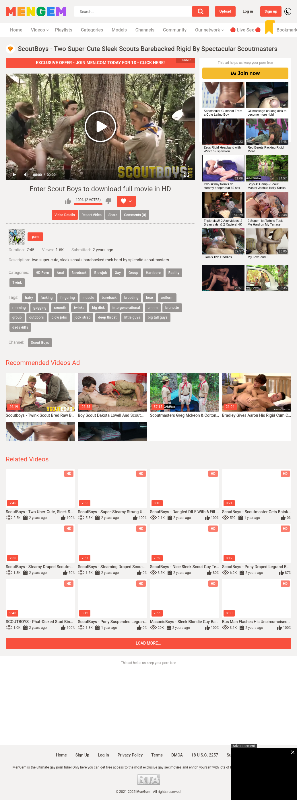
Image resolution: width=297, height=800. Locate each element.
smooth (60, 308)
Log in (248, 11)
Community (175, 30)
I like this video (68, 201)
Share (112, 215)
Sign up (271, 11)
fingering (67, 298)
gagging (39, 308)
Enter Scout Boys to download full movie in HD (100, 189)
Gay (118, 273)
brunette (172, 308)
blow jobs (59, 317)
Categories (92, 30)
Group (133, 273)
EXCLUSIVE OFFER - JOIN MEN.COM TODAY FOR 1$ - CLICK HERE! (100, 62)
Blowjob (100, 273)
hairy (29, 298)
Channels (144, 30)
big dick (98, 308)
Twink (17, 283)
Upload (225, 11)
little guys (132, 317)
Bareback (79, 273)
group (17, 317)
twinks (79, 308)
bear (149, 298)
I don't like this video (108, 201)
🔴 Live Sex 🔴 (245, 30)
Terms (157, 755)
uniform (167, 298)
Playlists (63, 30)
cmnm (153, 308)
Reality (174, 273)
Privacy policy (130, 755)
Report (91, 215)
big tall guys (158, 317)
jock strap (83, 317)
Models (119, 30)
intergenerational (126, 308)
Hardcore (153, 273)
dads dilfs (20, 327)
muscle (88, 298)
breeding (131, 298)
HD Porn (42, 273)
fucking (47, 298)
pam (35, 237)
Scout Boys (40, 343)
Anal (60, 273)
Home (16, 30)
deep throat (107, 317)
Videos (38, 30)
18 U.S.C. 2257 (204, 755)
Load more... (148, 643)
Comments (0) (135, 215)
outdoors (36, 317)
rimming (19, 308)
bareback (109, 298)
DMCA (177, 755)
